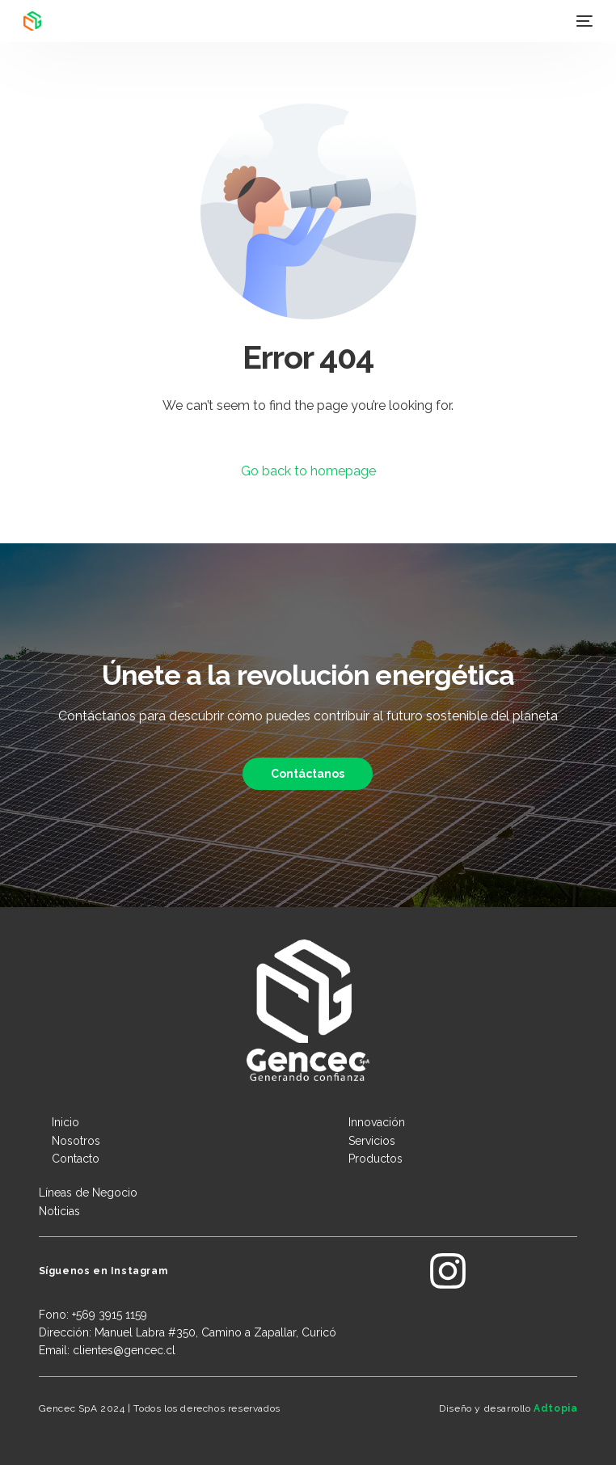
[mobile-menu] (583, 21)
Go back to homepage (308, 471)
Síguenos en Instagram (103, 1271)
